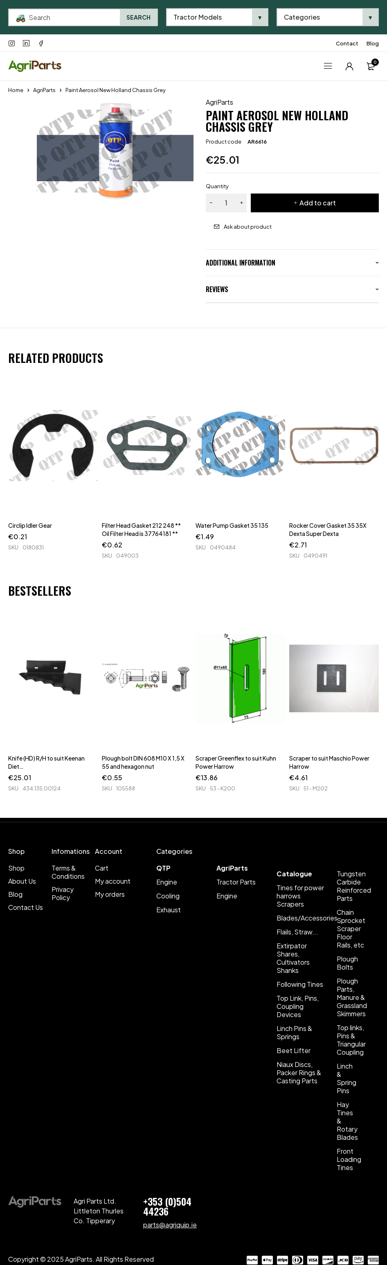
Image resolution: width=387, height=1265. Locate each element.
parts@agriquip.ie (170, 1224)
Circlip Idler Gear (30, 525)
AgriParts (44, 90)
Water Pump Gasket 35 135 (232, 525)
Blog (373, 43)
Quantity (217, 186)
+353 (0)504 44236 (167, 1206)
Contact (347, 43)
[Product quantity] (226, 203)
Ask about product (248, 226)
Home (15, 90)
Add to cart (317, 202)
